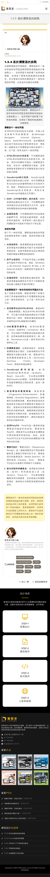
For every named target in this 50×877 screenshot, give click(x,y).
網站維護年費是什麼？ (12, 813)
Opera (37, 562)
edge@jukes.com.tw (11, 744)
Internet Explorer (24, 562)
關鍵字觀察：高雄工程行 (13, 799)
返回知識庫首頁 (41, 582)
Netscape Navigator (25, 557)
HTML (20, 571)
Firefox (29, 567)
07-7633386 (8, 738)
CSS (28, 571)
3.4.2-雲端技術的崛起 (12, 848)
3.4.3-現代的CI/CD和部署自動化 (16, 843)
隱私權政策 (25, 870)
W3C (38, 567)
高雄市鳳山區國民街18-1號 (14, 734)
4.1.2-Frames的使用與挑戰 (14, 838)
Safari (20, 567)
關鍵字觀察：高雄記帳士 (13, 808)
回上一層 (25, 582)
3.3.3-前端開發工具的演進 (14, 853)
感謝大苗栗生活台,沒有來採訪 (15, 818)
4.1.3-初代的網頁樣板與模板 (14, 833)
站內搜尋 (45, 2)
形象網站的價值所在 (11, 803)
